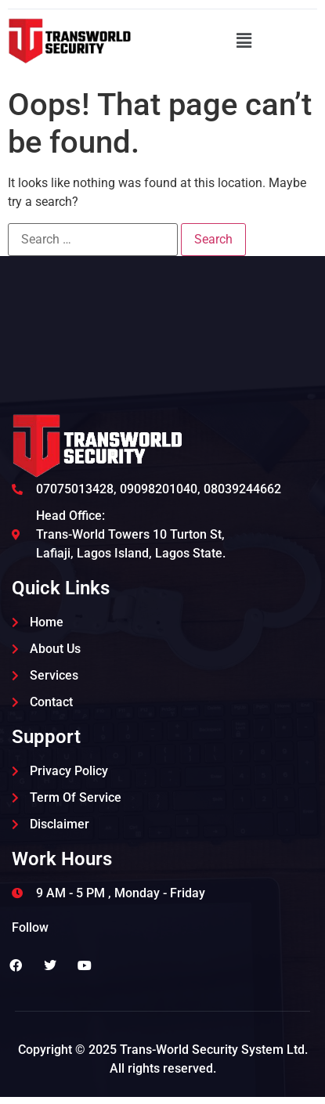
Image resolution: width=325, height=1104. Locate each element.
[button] (243, 41)
